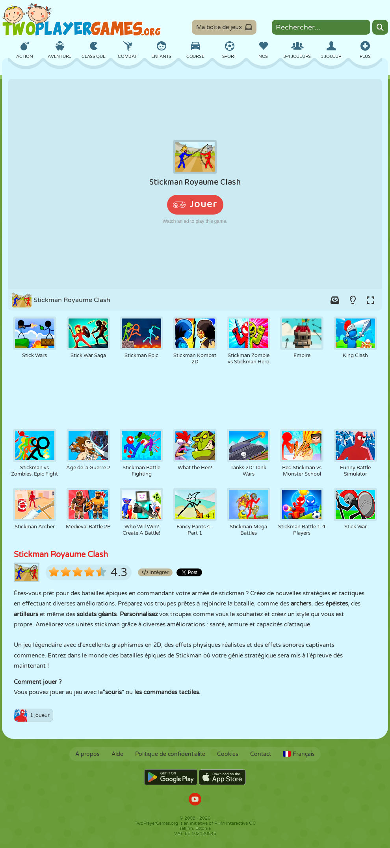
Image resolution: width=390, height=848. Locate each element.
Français (299, 754)
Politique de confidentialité (170, 754)
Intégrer (155, 572)
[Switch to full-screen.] (370, 300)
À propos (87, 754)
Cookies (227, 754)
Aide (117, 754)
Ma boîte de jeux (224, 27)
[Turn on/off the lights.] (352, 300)
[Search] (380, 27)
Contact (260, 754)
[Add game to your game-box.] (335, 300)
